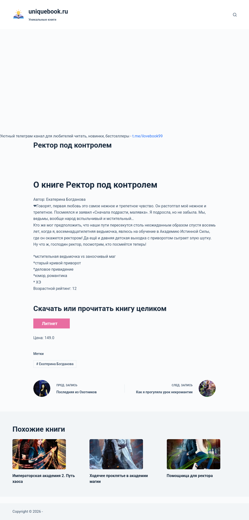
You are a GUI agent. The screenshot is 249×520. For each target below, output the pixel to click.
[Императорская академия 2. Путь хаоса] (39, 454)
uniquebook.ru (48, 11)
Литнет (49, 323)
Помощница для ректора (190, 475)
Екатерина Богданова (54, 364)
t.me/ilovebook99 (147, 136)
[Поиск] (235, 15)
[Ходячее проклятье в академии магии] (116, 454)
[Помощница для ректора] (193, 454)
